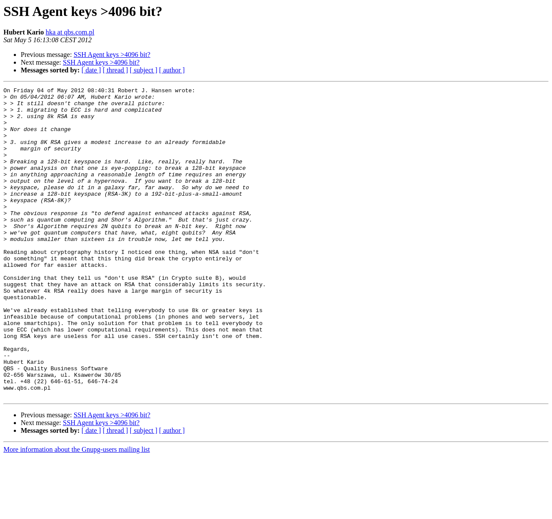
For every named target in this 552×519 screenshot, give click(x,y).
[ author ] (172, 70)
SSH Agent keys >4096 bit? (112, 54)
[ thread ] (115, 70)
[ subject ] (143, 70)
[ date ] (91, 70)
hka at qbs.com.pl (70, 32)
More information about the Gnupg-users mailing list (76, 511)
